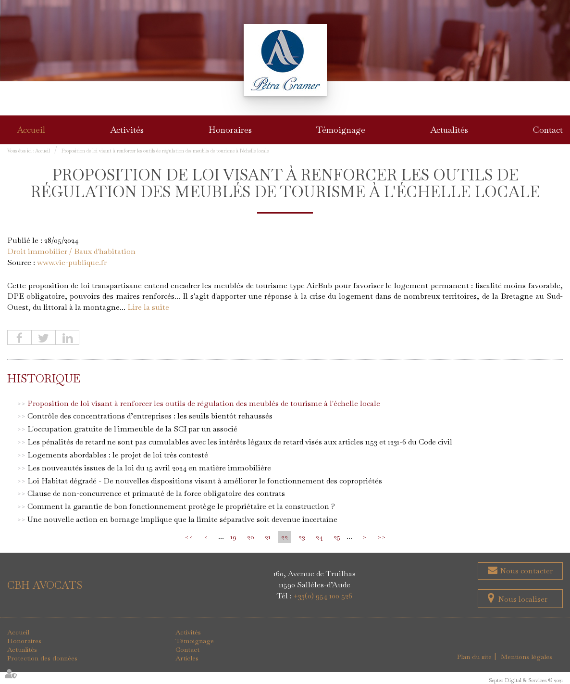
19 (233, 536)
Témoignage (340, 129)
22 (284, 536)
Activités (127, 129)
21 (268, 536)
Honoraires (230, 129)
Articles (186, 658)
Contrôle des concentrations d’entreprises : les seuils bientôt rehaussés (150, 416)
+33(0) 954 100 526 (323, 596)
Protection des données (42, 658)
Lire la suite (148, 307)
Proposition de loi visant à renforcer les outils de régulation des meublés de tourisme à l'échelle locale (165, 151)
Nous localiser (522, 599)
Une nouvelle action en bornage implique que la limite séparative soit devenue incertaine (182, 519)
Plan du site (474, 656)
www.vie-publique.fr (72, 262)
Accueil (31, 129)
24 (319, 536)
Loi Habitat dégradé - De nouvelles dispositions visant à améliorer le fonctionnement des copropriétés (204, 481)
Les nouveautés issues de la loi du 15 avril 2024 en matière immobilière (149, 468)
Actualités (449, 129)
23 (301, 536)
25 (337, 536)
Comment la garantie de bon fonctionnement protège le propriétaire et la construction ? (181, 506)
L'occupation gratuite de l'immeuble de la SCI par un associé (132, 429)
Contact (548, 129)
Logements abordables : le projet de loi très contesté (117, 455)
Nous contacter (525, 571)
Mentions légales (526, 656)
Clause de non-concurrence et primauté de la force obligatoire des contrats (156, 493)
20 (250, 536)
